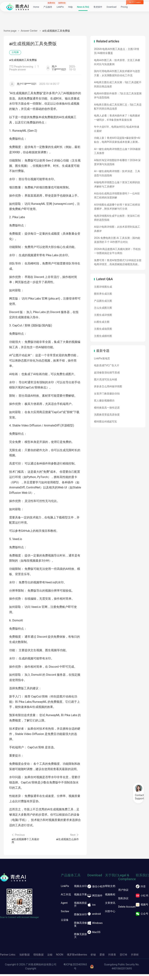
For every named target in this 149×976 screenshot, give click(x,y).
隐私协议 (123, 899)
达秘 (49, 956)
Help (70, 8)
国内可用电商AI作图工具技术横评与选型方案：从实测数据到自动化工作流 (117, 73)
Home (36, 8)
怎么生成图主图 (103, 307)
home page (10, 30)
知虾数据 (24, 956)
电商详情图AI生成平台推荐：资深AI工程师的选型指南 (117, 217)
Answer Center (29, 30)
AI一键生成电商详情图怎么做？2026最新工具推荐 (117, 151)
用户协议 (123, 891)
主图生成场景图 (103, 328)
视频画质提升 (80, 906)
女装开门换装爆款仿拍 (107, 393)
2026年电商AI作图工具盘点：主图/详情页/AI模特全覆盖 (116, 51)
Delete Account (127, 908)
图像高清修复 (80, 926)
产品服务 (47, 8)
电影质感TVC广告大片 (106, 365)
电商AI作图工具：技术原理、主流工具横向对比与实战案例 (117, 62)
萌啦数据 (38, 956)
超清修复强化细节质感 (107, 372)
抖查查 (112, 956)
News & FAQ (83, 8)
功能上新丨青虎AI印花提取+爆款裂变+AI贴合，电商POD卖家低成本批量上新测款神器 (117, 140)
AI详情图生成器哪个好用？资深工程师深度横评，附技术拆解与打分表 (117, 206)
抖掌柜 (135, 956)
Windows (95, 925)
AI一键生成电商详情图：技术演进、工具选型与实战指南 (117, 173)
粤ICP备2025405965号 (75, 968)
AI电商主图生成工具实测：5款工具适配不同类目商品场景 (117, 84)
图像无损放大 (80, 937)
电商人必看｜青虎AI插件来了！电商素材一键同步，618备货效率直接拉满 (117, 117)
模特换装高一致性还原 (107, 407)
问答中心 (110, 913)
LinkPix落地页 (102, 358)
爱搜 (102, 956)
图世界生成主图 (103, 293)
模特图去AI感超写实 (105, 421)
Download (111, 8)
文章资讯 (110, 904)
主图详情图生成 (103, 286)
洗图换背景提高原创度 (107, 414)
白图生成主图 (101, 321)
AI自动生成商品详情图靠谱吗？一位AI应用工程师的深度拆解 (117, 195)
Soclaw (65, 913)
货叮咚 (123, 956)
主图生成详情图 (103, 314)
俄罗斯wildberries (77, 956)
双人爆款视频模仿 (104, 400)
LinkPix (60, 8)
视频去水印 (80, 887)
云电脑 (16, 52)
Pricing (124, 8)
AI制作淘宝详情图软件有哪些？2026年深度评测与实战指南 (117, 162)
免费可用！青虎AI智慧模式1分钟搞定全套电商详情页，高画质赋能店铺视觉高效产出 (117, 262)
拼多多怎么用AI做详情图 (108, 386)
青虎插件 (97, 8)
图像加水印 (80, 916)
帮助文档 (110, 887)
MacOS (93, 934)
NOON (59, 956)
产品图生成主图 (103, 300)
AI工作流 (66, 896)
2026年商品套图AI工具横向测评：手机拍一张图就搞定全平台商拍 (117, 251)
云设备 (65, 921)
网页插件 (94, 897)
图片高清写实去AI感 (105, 379)
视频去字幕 (80, 896)
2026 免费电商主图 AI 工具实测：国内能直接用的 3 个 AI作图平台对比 (117, 239)
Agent (64, 904)
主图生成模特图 (103, 335)
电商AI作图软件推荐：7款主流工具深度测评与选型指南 (117, 95)
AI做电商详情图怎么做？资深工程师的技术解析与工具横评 (117, 184)
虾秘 (93, 956)
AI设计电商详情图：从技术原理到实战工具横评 (117, 228)
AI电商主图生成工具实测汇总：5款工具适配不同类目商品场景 (117, 106)
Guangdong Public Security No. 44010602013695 (121, 968)
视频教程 (110, 896)
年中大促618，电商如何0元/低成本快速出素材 (116, 128)
